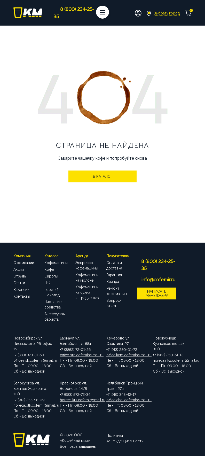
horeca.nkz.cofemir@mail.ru (172, 360)
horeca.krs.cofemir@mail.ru (79, 400)
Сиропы (51, 276)
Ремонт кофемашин (116, 291)
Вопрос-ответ (113, 303)
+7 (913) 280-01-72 (121, 349)
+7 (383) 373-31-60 (28, 355)
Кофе (49, 269)
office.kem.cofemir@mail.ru (125, 355)
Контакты (21, 296)
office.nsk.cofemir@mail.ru (32, 360)
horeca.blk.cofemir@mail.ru (32, 405)
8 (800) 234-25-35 (158, 265)
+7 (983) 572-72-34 (75, 394)
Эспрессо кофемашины (86, 265)
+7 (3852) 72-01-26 (75, 349)
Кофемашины (56, 263)
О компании (23, 263)
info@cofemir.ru (158, 279)
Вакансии (21, 290)
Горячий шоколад (52, 292)
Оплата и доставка (114, 265)
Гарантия (114, 275)
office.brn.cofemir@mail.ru (79, 355)
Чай (47, 283)
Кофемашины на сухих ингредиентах (87, 292)
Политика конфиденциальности (125, 438)
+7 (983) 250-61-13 (168, 355)
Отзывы (20, 276)
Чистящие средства (52, 304)
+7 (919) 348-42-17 (121, 394)
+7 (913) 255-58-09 (28, 400)
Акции (18, 269)
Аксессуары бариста (54, 316)
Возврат (113, 282)
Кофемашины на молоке (87, 277)
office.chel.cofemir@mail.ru (125, 400)
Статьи (19, 283)
